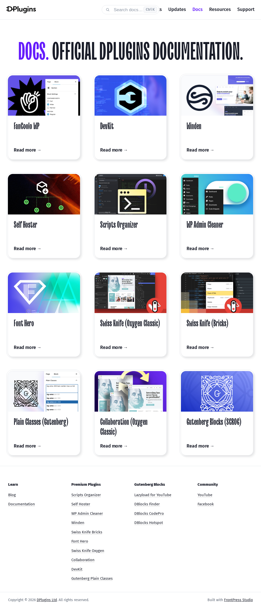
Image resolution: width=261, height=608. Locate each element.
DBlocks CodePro (149, 513)
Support (246, 9)
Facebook (206, 504)
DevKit (76, 569)
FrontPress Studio (238, 600)
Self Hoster (80, 504)
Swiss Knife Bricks (86, 532)
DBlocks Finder (147, 504)
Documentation (21, 504)
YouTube (205, 495)
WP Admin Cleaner (87, 513)
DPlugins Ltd (47, 600)
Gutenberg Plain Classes (92, 578)
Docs (197, 9)
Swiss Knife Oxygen (87, 550)
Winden (77, 522)
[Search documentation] (130, 9)
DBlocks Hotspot (148, 522)
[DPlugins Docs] (50, 9)
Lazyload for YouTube (152, 495)
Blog (12, 495)
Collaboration (83, 560)
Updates (177, 9)
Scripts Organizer (86, 495)
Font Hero (79, 541)
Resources (220, 9)
